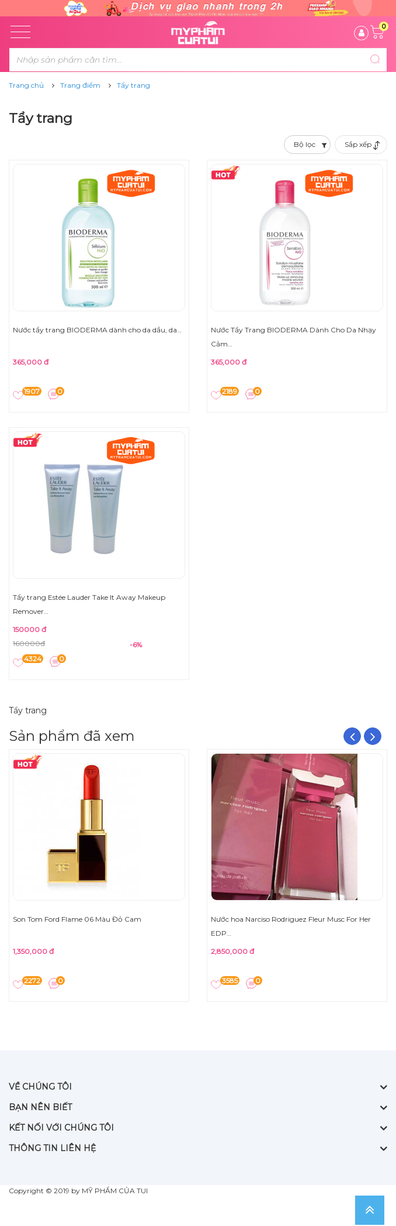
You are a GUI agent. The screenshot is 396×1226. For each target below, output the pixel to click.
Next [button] (372, 736)
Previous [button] (352, 736)
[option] (99, 874)
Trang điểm (80, 85)
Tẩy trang (133, 85)
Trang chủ (26, 85)
